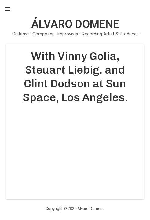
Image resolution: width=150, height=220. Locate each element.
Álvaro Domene (75, 24)
